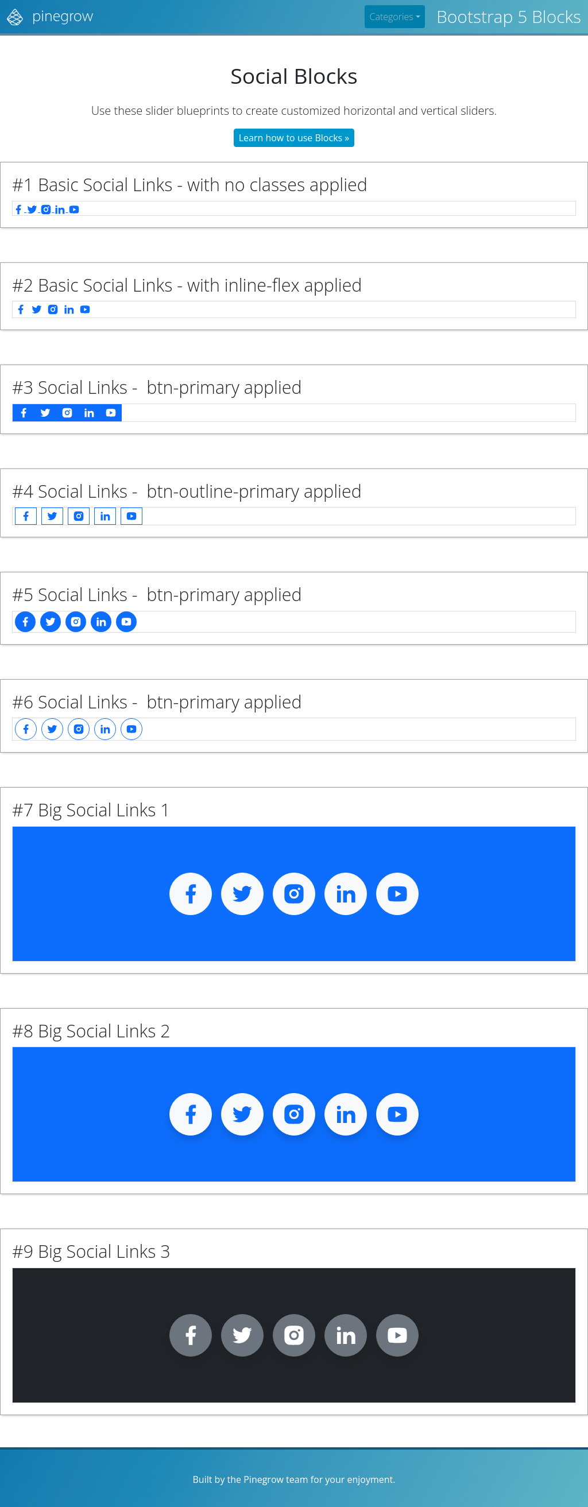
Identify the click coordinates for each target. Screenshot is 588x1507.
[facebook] (19, 208)
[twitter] (33, 208)
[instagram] (47, 208)
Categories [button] (391, 16)
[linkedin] (61, 208)
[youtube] (74, 208)
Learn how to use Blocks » (294, 137)
